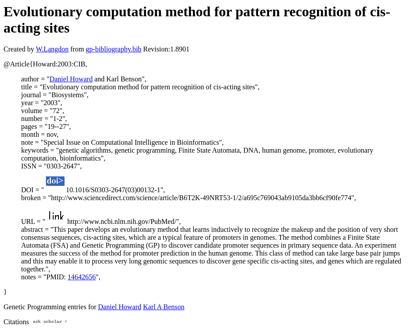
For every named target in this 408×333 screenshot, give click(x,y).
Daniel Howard (70, 79)
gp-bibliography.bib (114, 49)
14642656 (82, 277)
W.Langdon (52, 49)
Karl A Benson (163, 307)
